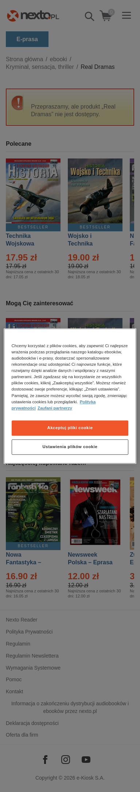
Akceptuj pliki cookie (70, 428)
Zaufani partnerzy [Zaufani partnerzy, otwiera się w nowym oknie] (55, 408)
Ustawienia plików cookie (70, 446)
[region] (70, 396)
